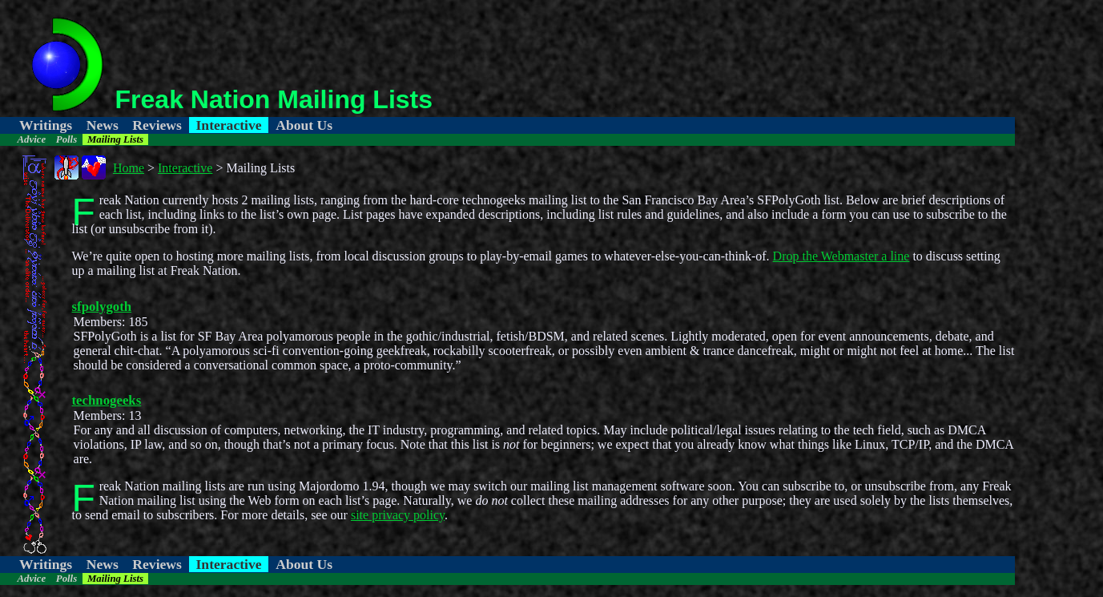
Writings (45, 125)
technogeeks (107, 400)
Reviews (157, 125)
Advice (32, 139)
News (103, 125)
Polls (66, 139)
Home (128, 168)
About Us (304, 125)
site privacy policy (398, 515)
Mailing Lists (115, 139)
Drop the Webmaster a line (841, 256)
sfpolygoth (102, 306)
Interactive (229, 125)
